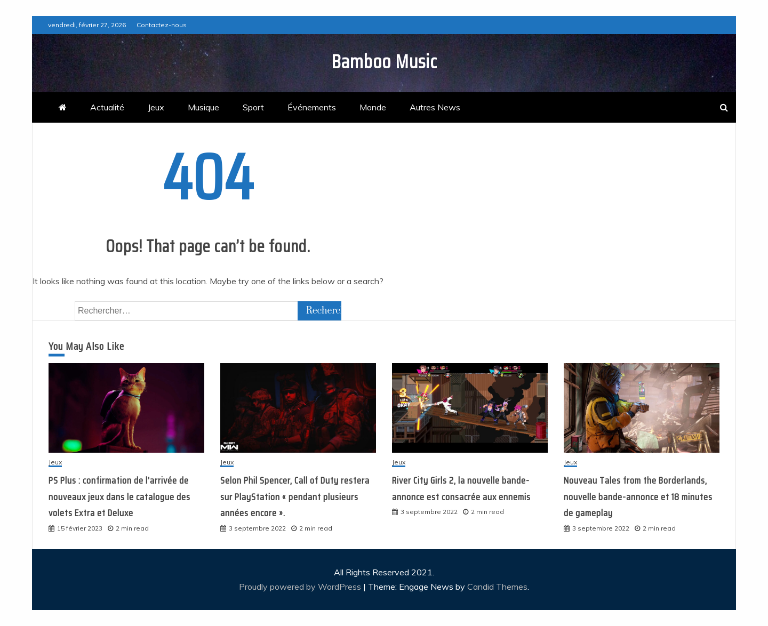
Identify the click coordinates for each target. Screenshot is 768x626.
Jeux (156, 107)
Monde (372, 107)
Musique (203, 107)
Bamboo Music (384, 61)
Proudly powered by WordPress (301, 586)
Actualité (107, 107)
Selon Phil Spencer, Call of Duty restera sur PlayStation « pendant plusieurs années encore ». (295, 496)
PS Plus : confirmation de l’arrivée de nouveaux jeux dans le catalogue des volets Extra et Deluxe (119, 496)
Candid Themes (497, 586)
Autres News (435, 107)
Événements (311, 107)
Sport (253, 107)
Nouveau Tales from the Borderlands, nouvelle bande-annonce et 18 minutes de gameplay (638, 496)
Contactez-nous (162, 25)
